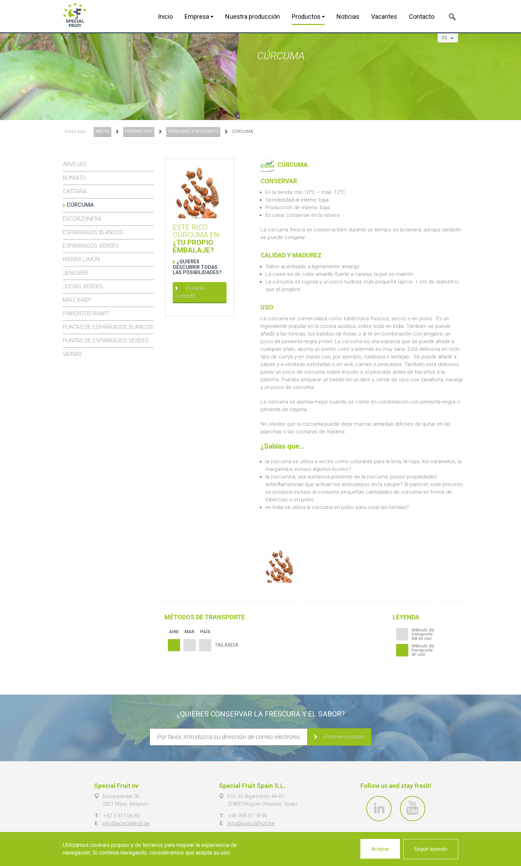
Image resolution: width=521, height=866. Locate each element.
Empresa (199, 16)
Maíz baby (77, 300)
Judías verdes (83, 286)
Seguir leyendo (430, 849)
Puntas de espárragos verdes (106, 340)
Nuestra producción (252, 16)
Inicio (165, 16)
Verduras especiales (193, 131)
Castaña (75, 191)
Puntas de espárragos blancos (108, 327)
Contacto (421, 16)
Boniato (74, 178)
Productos (308, 16)
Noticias (347, 16)
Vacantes (384, 16)
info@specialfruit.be (126, 823)
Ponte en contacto (190, 292)
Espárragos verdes (91, 246)
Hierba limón (81, 259)
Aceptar (380, 849)
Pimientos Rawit (86, 313)
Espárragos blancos (93, 232)
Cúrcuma (80, 205)
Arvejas (74, 164)
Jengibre (75, 273)
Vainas (72, 354)
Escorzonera (82, 218)
